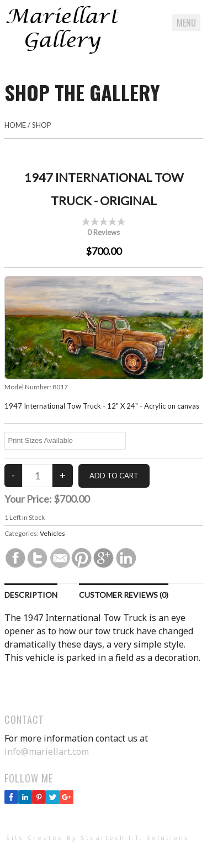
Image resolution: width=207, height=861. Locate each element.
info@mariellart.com (46, 751)
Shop (41, 125)
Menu (186, 22)
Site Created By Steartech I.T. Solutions (97, 837)
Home (15, 125)
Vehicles (52, 533)
